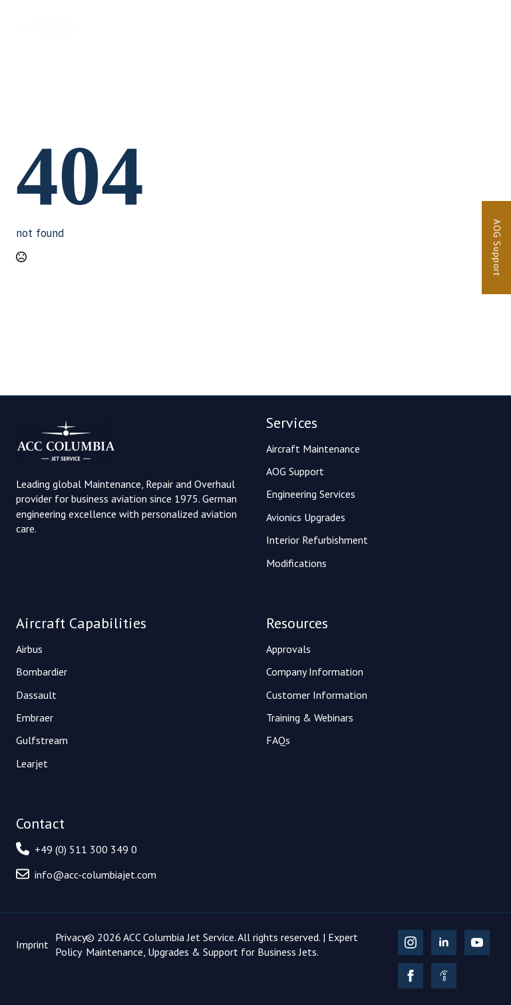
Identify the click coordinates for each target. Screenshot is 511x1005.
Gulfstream (42, 740)
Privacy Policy (70, 944)
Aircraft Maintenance (313, 448)
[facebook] (410, 975)
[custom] (443, 975)
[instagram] (410, 942)
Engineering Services (310, 494)
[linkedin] (443, 942)
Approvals (288, 649)
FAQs (278, 740)
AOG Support (295, 471)
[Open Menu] (484, 26)
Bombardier (41, 671)
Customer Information (316, 695)
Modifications (296, 563)
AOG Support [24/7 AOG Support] (497, 247)
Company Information (314, 671)
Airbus (29, 649)
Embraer (34, 717)
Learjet (32, 763)
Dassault (36, 695)
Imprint (32, 944)
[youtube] (477, 942)
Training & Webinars (309, 717)
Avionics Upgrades (305, 517)
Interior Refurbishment (317, 539)
